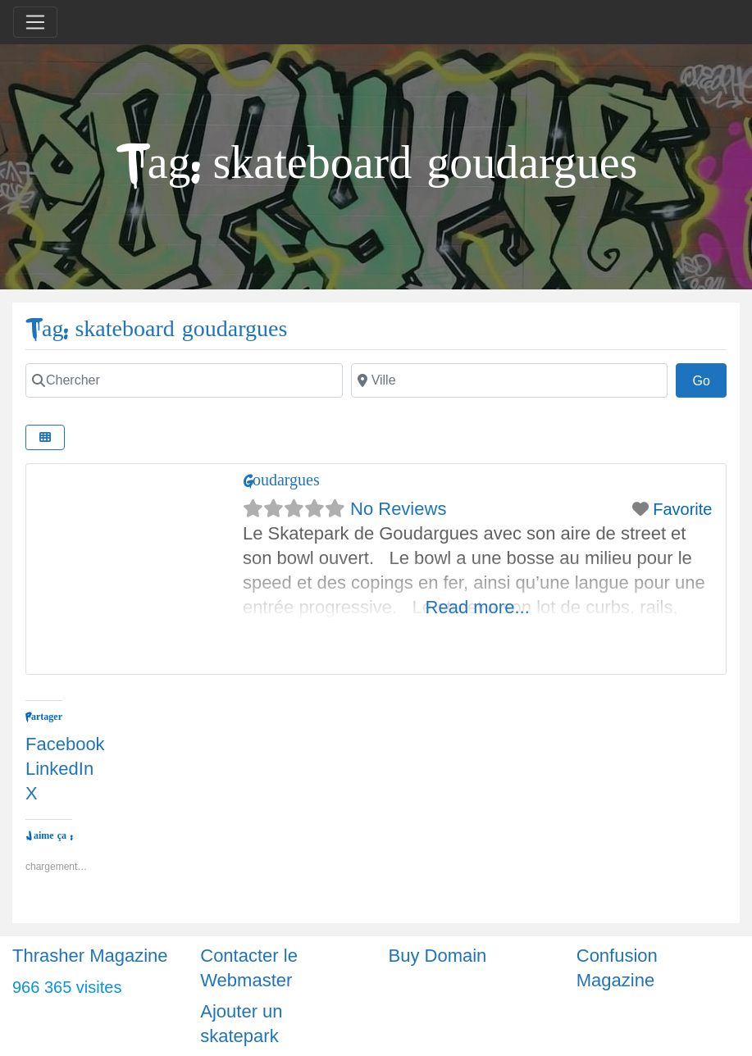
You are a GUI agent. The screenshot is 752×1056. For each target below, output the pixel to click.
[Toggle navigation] (35, 22)
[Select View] (45, 437)
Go (709, 379)
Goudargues (281, 480)
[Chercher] (184, 380)
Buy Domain (438, 955)
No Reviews (398, 508)
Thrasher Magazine (90, 955)
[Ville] (509, 380)
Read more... (478, 607)
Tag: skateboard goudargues (156, 329)
